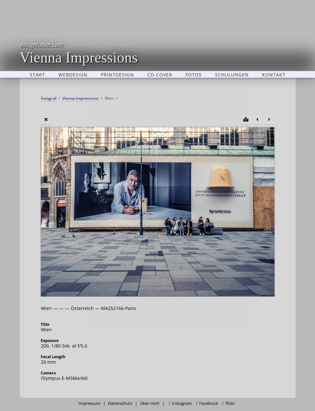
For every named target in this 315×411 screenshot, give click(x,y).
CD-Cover (159, 74)
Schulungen (232, 74)
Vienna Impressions (79, 52)
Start (37, 74)
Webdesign (73, 74)
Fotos (194, 74)
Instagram (180, 403)
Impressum (90, 403)
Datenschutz (120, 403)
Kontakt (273, 74)
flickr (228, 403)
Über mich (150, 403)
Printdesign (117, 74)
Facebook (207, 403)
